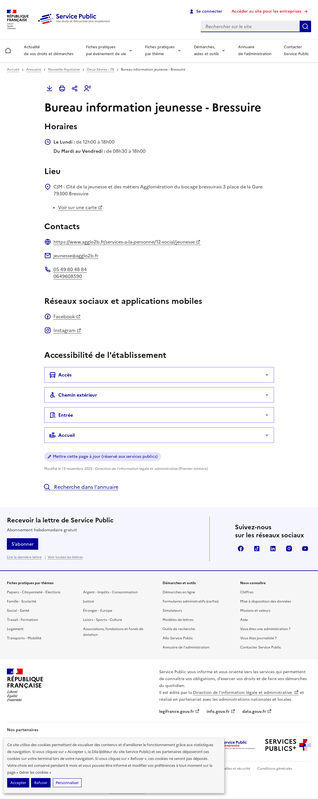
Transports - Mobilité (24, 638)
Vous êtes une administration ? (265, 629)
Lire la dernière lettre (24, 557)
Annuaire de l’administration (254, 50)
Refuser (40, 783)
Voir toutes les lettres (65, 557)
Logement (15, 629)
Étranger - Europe (97, 610)
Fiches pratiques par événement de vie (106, 50)
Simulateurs (172, 610)
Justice (88, 601)
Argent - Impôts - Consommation (110, 592)
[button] (87, 88)
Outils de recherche (179, 629)
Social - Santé (18, 610)
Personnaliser (67, 783)
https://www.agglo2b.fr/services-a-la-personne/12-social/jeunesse (127, 241)
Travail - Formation (22, 619)
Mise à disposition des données (265, 601)
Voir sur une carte (80, 207)
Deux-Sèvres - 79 (100, 69)
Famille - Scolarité (21, 601)
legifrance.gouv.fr (179, 712)
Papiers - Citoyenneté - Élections (33, 592)
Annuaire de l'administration (186, 647)
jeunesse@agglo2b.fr (75, 255)
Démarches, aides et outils (206, 50)
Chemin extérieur (73, 394)
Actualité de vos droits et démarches (49, 50)
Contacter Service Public (296, 50)
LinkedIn (273, 548)
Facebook (67, 316)
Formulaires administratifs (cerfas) (191, 601)
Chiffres (246, 592)
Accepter (18, 783)
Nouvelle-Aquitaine (64, 69)
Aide (244, 619)
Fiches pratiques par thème (160, 50)
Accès (60, 374)
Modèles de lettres (178, 619)
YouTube (305, 548)
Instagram (67, 330)
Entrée (61, 415)
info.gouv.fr (221, 712)
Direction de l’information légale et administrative (246, 693)
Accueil (13, 69)
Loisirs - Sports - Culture (102, 619)
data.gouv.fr (257, 712)
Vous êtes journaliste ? (258, 638)
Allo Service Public (178, 638)
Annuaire (33, 69)
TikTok (257, 548)
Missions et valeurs (255, 610)
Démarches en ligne (179, 592)
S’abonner (22, 544)
